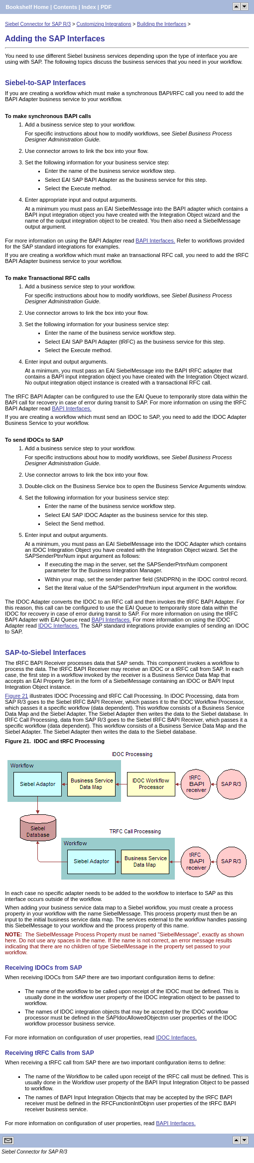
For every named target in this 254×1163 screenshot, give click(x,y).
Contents (65, 7)
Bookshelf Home (27, 7)
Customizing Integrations (104, 24)
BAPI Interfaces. (155, 241)
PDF (106, 7)
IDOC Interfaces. (58, 626)
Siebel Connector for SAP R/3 (38, 24)
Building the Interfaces (161, 24)
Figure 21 (16, 696)
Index (89, 7)
